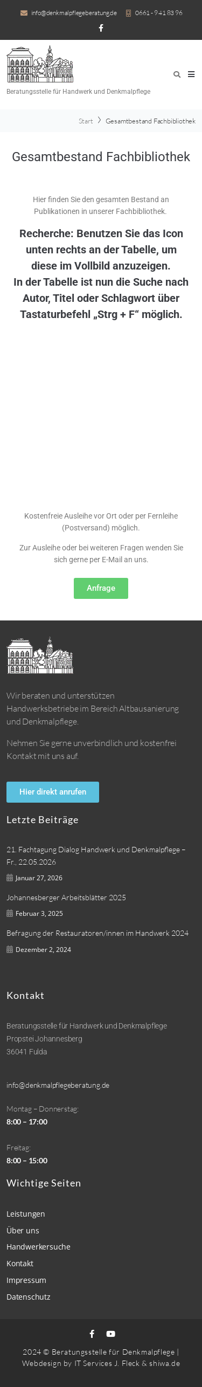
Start (86, 120)
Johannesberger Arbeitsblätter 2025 (66, 897)
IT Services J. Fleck (107, 1363)
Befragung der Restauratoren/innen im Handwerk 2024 (97, 932)
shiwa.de (164, 1363)
